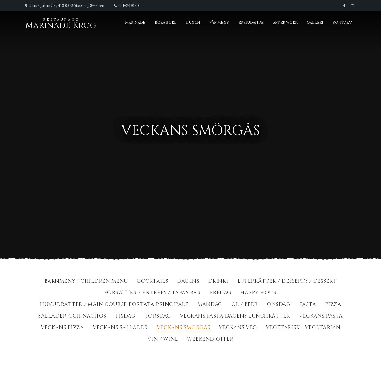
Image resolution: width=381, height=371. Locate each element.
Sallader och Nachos (72, 316)
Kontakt (342, 22)
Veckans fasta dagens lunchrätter (235, 316)
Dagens (188, 282)
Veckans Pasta (321, 316)
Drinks (218, 282)
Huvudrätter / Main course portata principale (114, 305)
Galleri (315, 22)
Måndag (209, 305)
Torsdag (157, 316)
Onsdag (278, 305)
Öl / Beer (244, 305)
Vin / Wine (163, 340)
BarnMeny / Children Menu (86, 282)
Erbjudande (251, 22)
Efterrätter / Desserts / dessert (287, 282)
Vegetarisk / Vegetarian (303, 328)
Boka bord (166, 22)
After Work (285, 22)
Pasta (307, 305)
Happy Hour (258, 293)
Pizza (333, 305)
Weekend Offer (210, 340)
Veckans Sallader (120, 328)
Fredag (220, 293)
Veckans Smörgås (183, 328)
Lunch (193, 22)
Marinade (135, 22)
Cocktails (152, 282)
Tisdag (125, 316)
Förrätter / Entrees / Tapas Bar (152, 293)
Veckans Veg (238, 328)
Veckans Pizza (62, 328)
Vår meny (219, 22)
